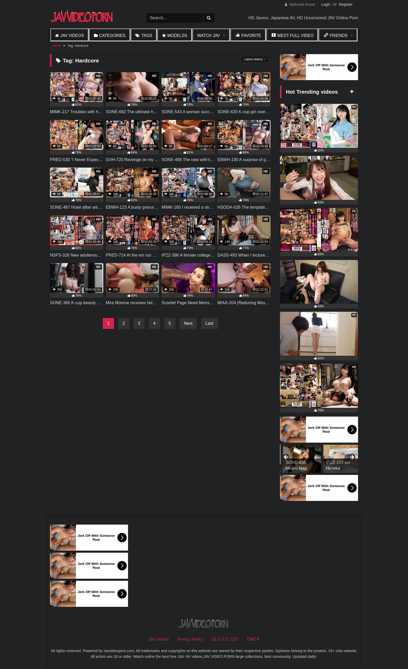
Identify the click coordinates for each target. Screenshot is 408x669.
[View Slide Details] (299, 459)
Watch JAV (208, 35)
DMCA (253, 639)
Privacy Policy (190, 639)
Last (209, 323)
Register (346, 4)
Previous (286, 457)
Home (56, 46)
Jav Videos (72, 35)
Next (188, 323)
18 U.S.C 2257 (225, 639)
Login (325, 4)
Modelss (177, 35)
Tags (146, 35)
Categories (112, 35)
